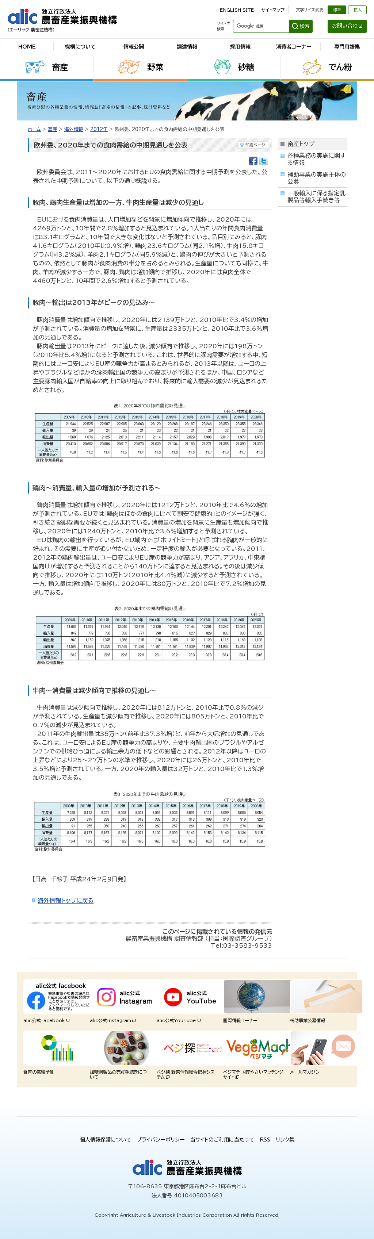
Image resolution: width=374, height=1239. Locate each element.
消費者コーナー (294, 46)
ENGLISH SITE (237, 10)
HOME (27, 46)
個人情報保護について (105, 1139)
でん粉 (340, 67)
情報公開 (133, 46)
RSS (265, 1139)
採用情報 (240, 46)
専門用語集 (347, 46)
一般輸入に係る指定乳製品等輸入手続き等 (316, 196)
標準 (337, 10)
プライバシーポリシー (161, 1139)
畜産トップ (300, 144)
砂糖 (246, 67)
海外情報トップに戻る (66, 901)
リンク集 (285, 1139)
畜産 (60, 67)
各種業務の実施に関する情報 (316, 159)
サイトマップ (273, 10)
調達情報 (187, 46)
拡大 (358, 10)
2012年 (99, 129)
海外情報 (73, 129)
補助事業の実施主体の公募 (316, 178)
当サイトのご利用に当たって (222, 1139)
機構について (80, 46)
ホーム (34, 129)
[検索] (260, 26)
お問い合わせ (347, 25)
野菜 (155, 67)
